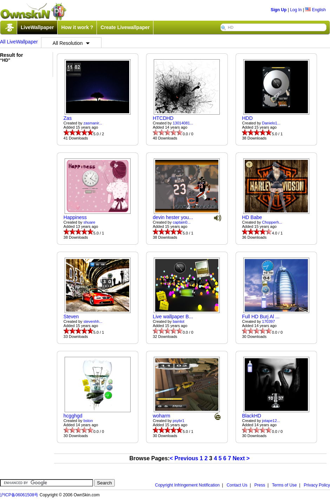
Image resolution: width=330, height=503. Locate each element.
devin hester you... (173, 217)
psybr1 (178, 421)
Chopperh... (272, 222)
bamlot (178, 321)
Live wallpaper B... (173, 316)
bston (88, 421)
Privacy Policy (317, 485)
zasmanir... (93, 123)
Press (260, 485)
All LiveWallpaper (19, 42)
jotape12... (271, 421)
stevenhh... (93, 321)
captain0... (182, 222)
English (315, 9)
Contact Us (236, 485)
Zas (68, 118)
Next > (241, 458)
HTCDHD (163, 118)
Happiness (75, 217)
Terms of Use (284, 485)
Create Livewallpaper (125, 27)
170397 (268, 321)
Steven (71, 316)
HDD (247, 118)
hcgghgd (73, 416)
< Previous (184, 458)
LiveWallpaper (37, 27)
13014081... (183, 123)
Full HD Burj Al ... (260, 316)
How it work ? (77, 27)
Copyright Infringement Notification (187, 485)
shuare (89, 222)
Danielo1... (271, 123)
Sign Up (278, 9)
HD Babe (252, 217)
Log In (296, 9)
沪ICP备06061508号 (19, 494)
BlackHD (251, 416)
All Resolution (71, 43)
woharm (161, 416)
